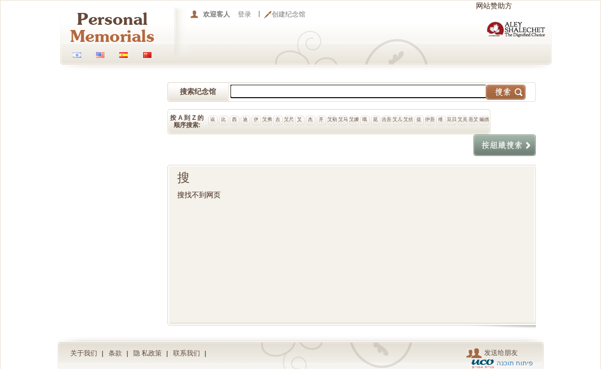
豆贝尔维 (451, 121)
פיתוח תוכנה (515, 363)
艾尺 (289, 119)
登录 (244, 14)
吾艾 (473, 119)
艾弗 (267, 119)
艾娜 (354, 119)
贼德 (484, 119)
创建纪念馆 (288, 14)
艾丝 (408, 119)
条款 (115, 353)
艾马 (343, 119)
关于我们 (83, 353)
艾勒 (332, 119)
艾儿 (397, 119)
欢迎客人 (216, 14)
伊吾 (430, 119)
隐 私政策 (147, 353)
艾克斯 (462, 121)
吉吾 (386, 119)
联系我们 (186, 353)
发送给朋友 (492, 353)
